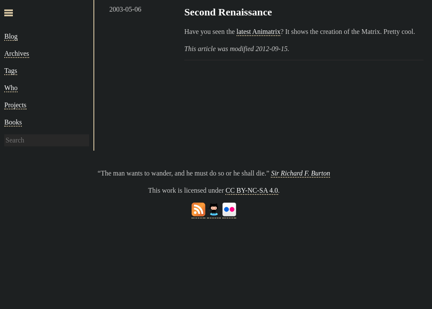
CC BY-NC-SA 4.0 (251, 190)
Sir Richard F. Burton (300, 173)
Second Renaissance (228, 12)
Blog (11, 36)
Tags (10, 70)
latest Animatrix (259, 31)
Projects (15, 105)
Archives (16, 53)
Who (11, 87)
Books (13, 122)
